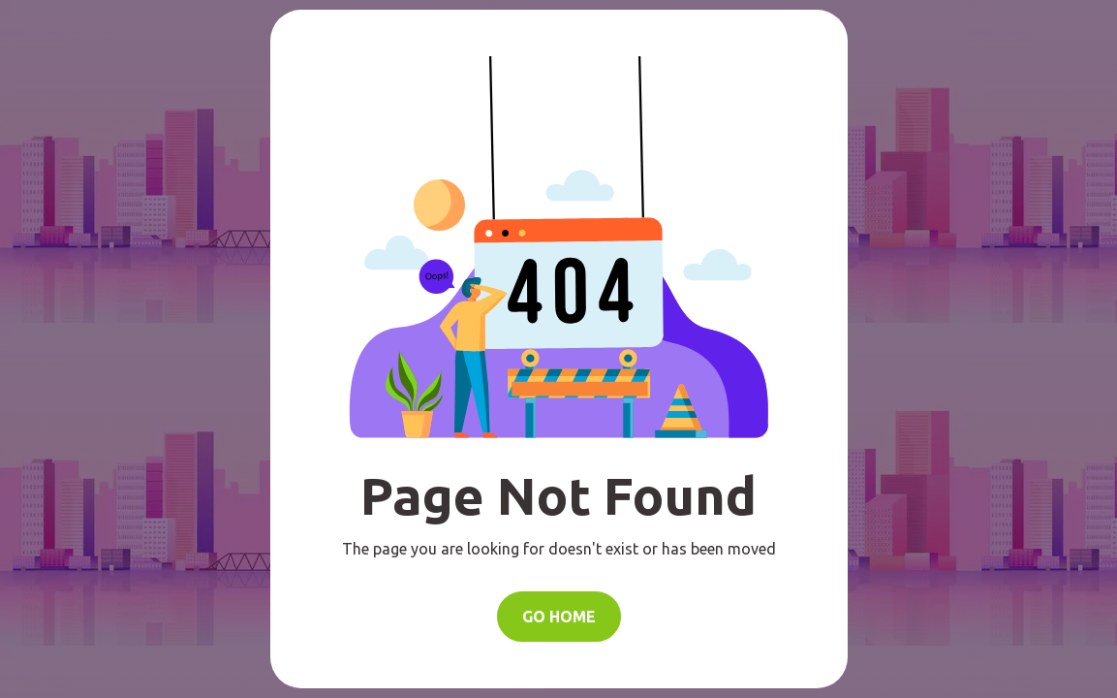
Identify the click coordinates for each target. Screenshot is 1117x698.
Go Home (559, 616)
